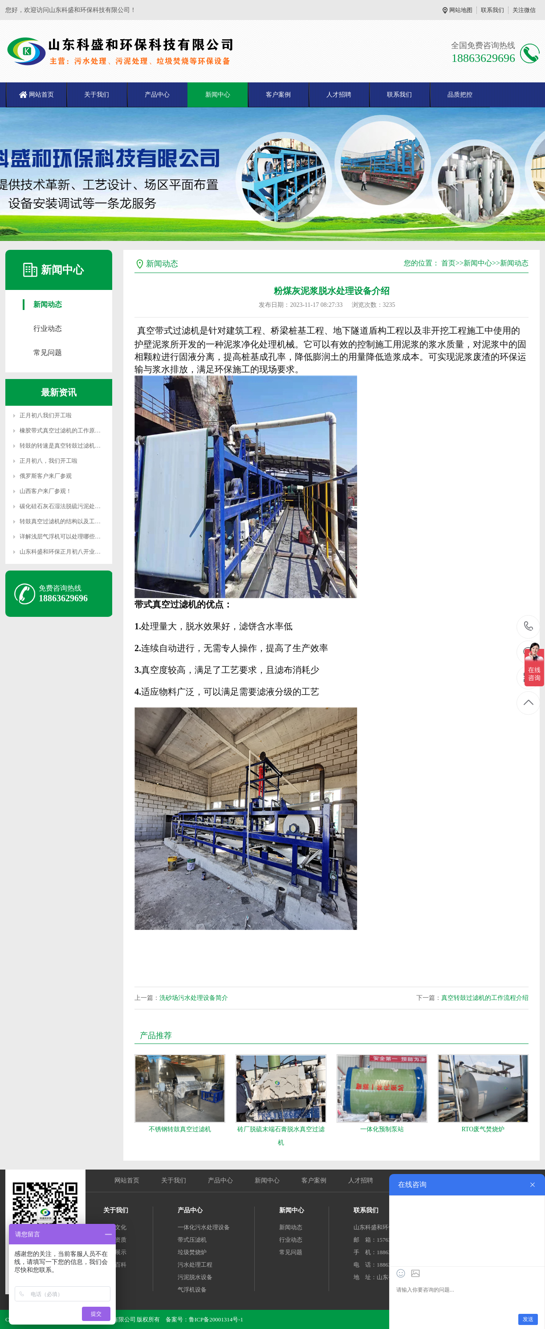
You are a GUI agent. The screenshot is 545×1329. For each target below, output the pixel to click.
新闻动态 (47, 304)
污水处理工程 (195, 1264)
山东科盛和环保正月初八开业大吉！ (66, 551)
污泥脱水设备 (195, 1277)
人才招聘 (338, 94)
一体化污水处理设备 (204, 1227)
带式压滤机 (192, 1239)
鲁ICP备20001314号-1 (216, 1319)
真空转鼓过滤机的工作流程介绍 (485, 998)
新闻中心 (217, 94)
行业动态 (47, 328)
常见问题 (47, 352)
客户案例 (278, 94)
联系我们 (492, 10)
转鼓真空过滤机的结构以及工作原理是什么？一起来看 (89, 521)
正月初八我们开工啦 (46, 415)
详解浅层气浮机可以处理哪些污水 (63, 536)
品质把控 (459, 94)
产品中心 (157, 94)
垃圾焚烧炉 (192, 1252)
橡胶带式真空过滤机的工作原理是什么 (69, 430)
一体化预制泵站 (382, 1129)
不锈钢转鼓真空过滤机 (180, 1129)
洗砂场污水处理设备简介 (193, 998)
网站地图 (460, 10)
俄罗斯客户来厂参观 (46, 476)
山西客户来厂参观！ (46, 491)
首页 (448, 263)
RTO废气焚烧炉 (483, 1129)
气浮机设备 (192, 1289)
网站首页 (41, 94)
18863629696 (529, 626)
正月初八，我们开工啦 (48, 460)
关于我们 (96, 94)
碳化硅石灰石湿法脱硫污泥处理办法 (66, 506)
